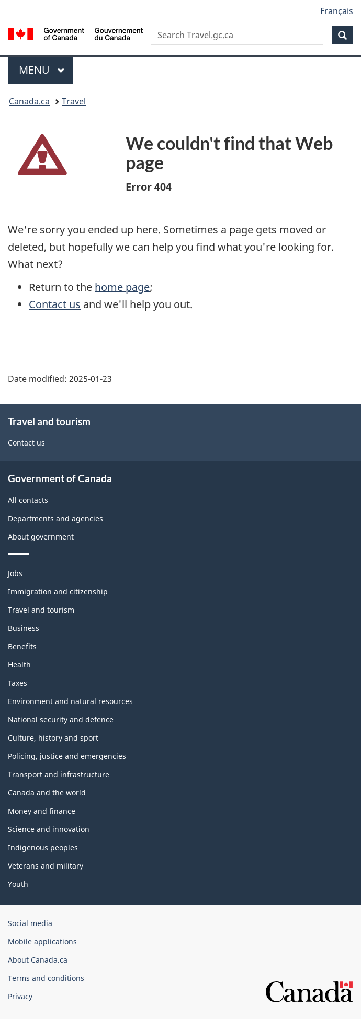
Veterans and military (45, 866)
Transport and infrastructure (58, 774)
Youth (18, 884)
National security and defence (61, 719)
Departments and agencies (55, 518)
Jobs (15, 573)
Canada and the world (47, 793)
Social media (30, 923)
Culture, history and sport (53, 738)
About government (41, 537)
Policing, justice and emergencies (67, 756)
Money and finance (41, 811)
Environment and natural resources (70, 701)
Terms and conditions (46, 978)
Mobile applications (42, 941)
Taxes (17, 683)
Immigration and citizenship (58, 591)
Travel (74, 101)
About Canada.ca (37, 960)
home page (122, 287)
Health (19, 665)
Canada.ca (29, 101)
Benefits (22, 646)
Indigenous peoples (43, 847)
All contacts (28, 500)
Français (336, 11)
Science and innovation (48, 829)
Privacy (20, 996)
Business (23, 628)
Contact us (55, 304)
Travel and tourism (41, 610)
